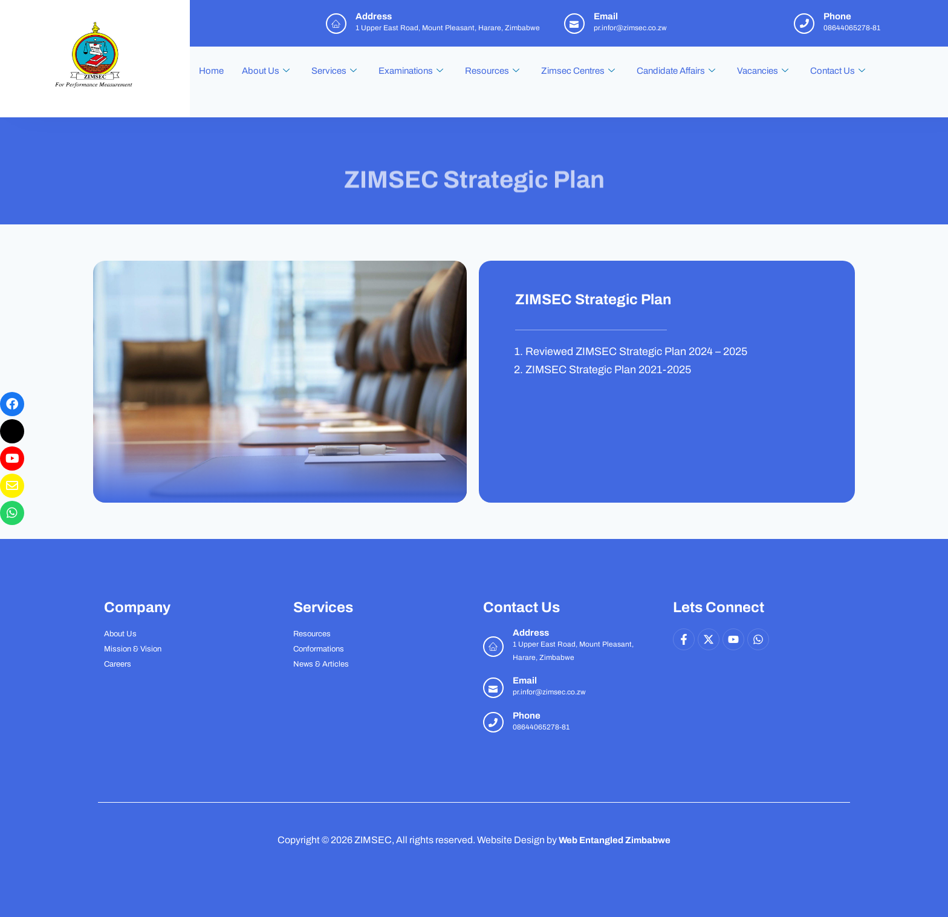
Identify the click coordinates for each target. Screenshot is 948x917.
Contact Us (837, 70)
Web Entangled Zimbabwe (615, 840)
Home (211, 71)
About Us (266, 70)
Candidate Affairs (676, 70)
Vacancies (762, 70)
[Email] (493, 687)
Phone (527, 715)
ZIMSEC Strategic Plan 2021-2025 (608, 370)
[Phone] (493, 722)
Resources (492, 70)
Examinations (410, 70)
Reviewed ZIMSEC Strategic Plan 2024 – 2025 (636, 351)
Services (334, 70)
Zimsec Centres (578, 70)
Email (525, 680)
